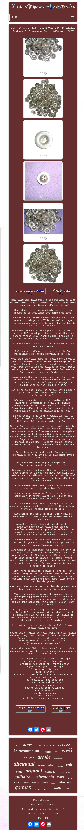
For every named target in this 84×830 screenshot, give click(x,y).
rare (61, 777)
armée (44, 757)
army (27, 744)
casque (64, 745)
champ (41, 765)
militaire (22, 776)
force (18, 746)
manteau (36, 783)
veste (16, 782)
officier (47, 751)
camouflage (58, 759)
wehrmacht (43, 776)
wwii (67, 750)
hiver (51, 765)
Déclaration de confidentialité (43, 809)
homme (25, 782)
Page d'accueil (43, 800)
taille (57, 788)
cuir (69, 765)
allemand (24, 764)
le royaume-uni (27, 751)
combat (50, 771)
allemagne (65, 782)
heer (68, 788)
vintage (60, 766)
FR (46, 818)
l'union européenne (42, 789)
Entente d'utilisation (43, 814)
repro (19, 771)
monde (45, 782)
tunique (38, 745)
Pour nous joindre (43, 805)
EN (39, 818)
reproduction (64, 772)
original (34, 770)
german (23, 787)
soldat (29, 758)
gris (70, 777)
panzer (53, 783)
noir (56, 751)
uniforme (49, 745)
